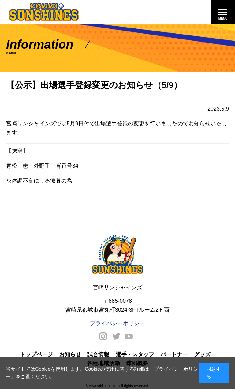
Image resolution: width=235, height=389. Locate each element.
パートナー (174, 354)
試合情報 (98, 354)
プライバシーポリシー (117, 323)
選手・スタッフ (135, 354)
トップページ (36, 354)
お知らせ (70, 354)
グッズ (202, 354)
